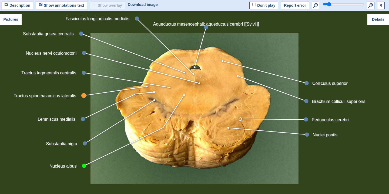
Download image (143, 4)
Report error (295, 5)
